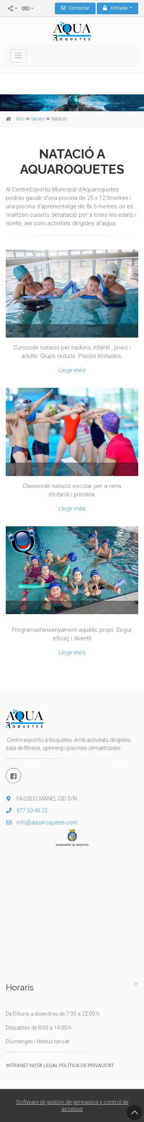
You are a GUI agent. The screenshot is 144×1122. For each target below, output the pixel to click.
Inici (20, 119)
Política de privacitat (86, 1065)
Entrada (116, 8)
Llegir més (72, 370)
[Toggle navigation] (18, 56)
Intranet (17, 1065)
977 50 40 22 (27, 810)
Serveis (38, 119)
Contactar (75, 8)
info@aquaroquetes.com (42, 822)
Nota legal (44, 1065)
